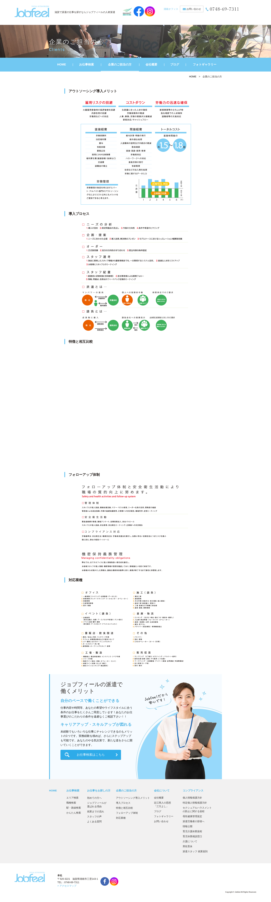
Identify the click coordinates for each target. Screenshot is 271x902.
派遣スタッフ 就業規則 (195, 851)
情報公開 (187, 826)
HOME (61, 64)
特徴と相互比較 (124, 807)
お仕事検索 (86, 64)
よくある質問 (94, 821)
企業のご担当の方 (120, 64)
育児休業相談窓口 (192, 836)
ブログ (174, 64)
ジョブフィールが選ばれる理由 (96, 804)
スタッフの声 (94, 816)
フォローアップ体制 (127, 812)
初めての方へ (94, 797)
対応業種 (121, 817)
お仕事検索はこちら (91, 754)
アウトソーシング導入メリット (133, 797)
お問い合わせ (193, 9)
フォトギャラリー (204, 64)
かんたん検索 (73, 812)
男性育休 (187, 846)
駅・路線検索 (73, 807)
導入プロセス (123, 802)
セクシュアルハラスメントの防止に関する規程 (197, 809)
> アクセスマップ (66, 885)
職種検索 (71, 802)
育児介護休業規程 (192, 831)
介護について (190, 841)
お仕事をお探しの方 (98, 790)
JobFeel (32, 11)
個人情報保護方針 (192, 797)
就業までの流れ (95, 811)
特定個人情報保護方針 (195, 802)
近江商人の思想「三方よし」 (162, 804)
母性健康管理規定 (192, 816)
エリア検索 (72, 797)
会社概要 (151, 64)
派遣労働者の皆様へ (193, 821)
